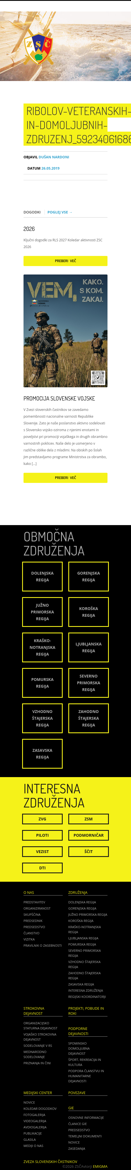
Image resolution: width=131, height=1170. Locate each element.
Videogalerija (35, 1121)
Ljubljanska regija (83, 938)
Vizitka (29, 939)
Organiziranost (37, 908)
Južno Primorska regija (87, 914)
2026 (29, 228)
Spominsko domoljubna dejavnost (79, 1048)
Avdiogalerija (35, 1127)
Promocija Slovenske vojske (59, 398)
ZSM (89, 819)
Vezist (42, 851)
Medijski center (38, 1092)
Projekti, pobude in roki (86, 1011)
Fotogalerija (34, 1115)
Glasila (30, 1139)
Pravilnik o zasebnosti (43, 945)
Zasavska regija (81, 984)
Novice (29, 1102)
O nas (29, 892)
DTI (42, 867)
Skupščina (32, 914)
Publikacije (33, 1133)
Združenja (77, 892)
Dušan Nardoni (46, 157)
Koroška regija (80, 921)
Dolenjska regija (82, 902)
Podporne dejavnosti (78, 1031)
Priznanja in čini (37, 1063)
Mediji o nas (33, 1146)
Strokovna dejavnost (34, 1011)
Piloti (42, 835)
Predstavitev (34, 902)
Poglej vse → (60, 212)
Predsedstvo (34, 927)
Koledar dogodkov (40, 1108)
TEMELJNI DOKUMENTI (85, 1136)
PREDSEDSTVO (79, 1130)
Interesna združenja (85, 990)
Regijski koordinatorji (87, 996)
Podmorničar (89, 835)
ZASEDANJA (76, 1148)
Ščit (89, 851)
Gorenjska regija (82, 908)
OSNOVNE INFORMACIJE (86, 1117)
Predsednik (33, 921)
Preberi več (65, 260)
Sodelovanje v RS (38, 1045)
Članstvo (31, 933)
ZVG (42, 819)
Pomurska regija (82, 944)
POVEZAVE (77, 1092)
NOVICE (74, 1142)
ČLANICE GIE (77, 1124)
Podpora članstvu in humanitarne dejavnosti (86, 1076)
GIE (71, 1108)
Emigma (100, 1166)
